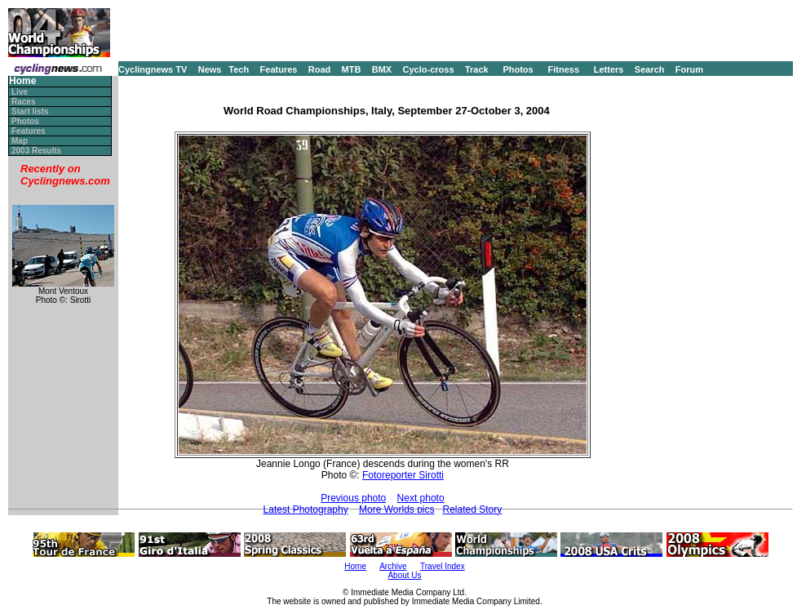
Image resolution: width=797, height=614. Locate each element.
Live (19, 91)
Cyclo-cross (428, 69)
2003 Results (36, 150)
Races (23, 101)
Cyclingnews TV (152, 69)
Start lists (30, 111)
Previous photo (353, 498)
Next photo (421, 498)
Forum (689, 69)
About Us (404, 575)
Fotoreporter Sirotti (403, 475)
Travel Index (442, 566)
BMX (382, 69)
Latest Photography (305, 509)
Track (477, 69)
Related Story (473, 509)
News (210, 69)
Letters (609, 69)
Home (22, 81)
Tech (238, 69)
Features (279, 69)
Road (319, 69)
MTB (351, 69)
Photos (518, 69)
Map (19, 140)
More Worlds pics (396, 509)
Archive (392, 566)
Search (650, 69)
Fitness (563, 69)
